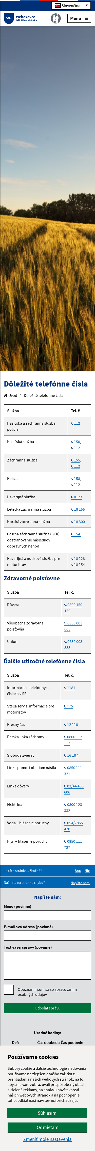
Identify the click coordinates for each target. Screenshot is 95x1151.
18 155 (79, 509)
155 (77, 459)
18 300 (79, 521)
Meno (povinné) (17, 906)
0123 (78, 496)
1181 (71, 687)
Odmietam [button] (48, 1127)
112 (77, 423)
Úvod (10, 395)
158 (77, 478)
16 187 (72, 755)
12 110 (72, 724)
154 (77, 533)
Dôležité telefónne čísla (43, 395)
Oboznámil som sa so (47, 992)
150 (77, 441)
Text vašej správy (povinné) (28, 947)
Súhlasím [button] (47, 1113)
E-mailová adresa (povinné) (28, 926)
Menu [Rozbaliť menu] (79, 18)
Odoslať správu (48, 1007)
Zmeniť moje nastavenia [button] (47, 1139)
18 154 (79, 564)
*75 (70, 705)
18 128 (79, 558)
